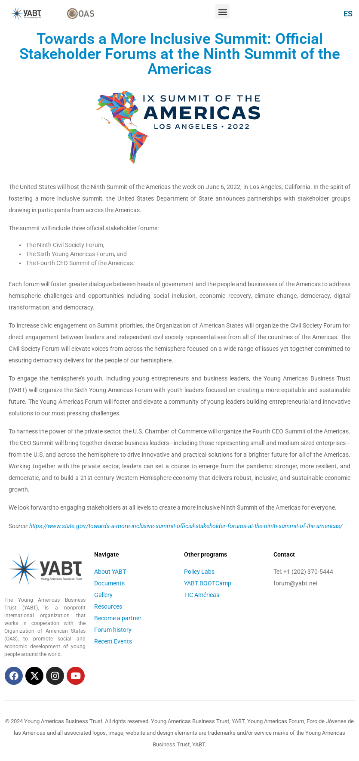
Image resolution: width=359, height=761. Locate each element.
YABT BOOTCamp (207, 583)
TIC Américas (201, 594)
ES (348, 13)
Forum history (113, 629)
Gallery (103, 594)
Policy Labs (199, 571)
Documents (109, 583)
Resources (108, 606)
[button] (222, 11)
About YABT (110, 571)
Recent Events (113, 641)
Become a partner (117, 618)
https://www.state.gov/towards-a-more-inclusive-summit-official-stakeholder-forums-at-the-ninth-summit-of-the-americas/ (186, 526)
